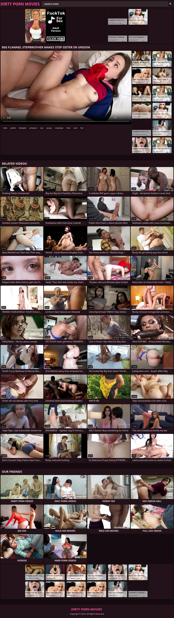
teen (5, 128)
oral (75, 128)
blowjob (22, 128)
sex (41, 128)
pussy (49, 128)
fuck (68, 128)
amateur (33, 128)
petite (13, 128)
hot (81, 128)
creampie (59, 128)
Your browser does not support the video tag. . (66, 87)
